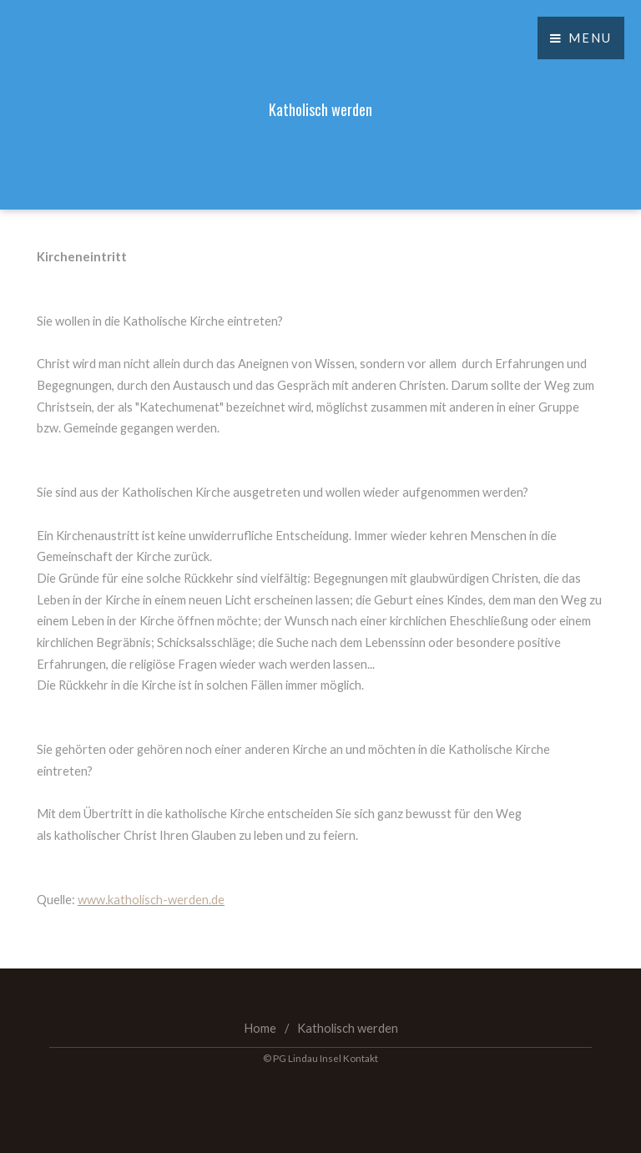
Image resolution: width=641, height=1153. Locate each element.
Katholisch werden (347, 1028)
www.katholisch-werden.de (151, 900)
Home (260, 1028)
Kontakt (360, 1058)
